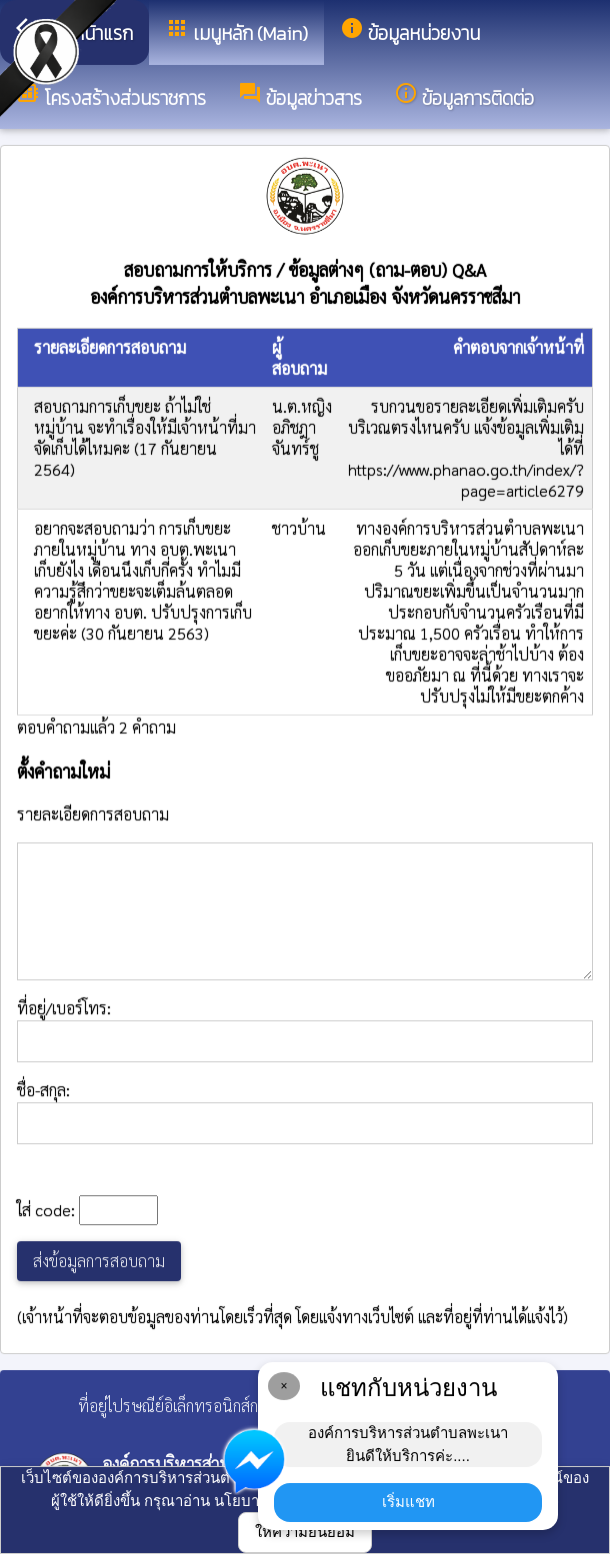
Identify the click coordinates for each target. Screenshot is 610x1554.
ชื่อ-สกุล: (305, 1111)
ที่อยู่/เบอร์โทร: (305, 1029)
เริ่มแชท (408, 1501)
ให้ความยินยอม (305, 1531)
